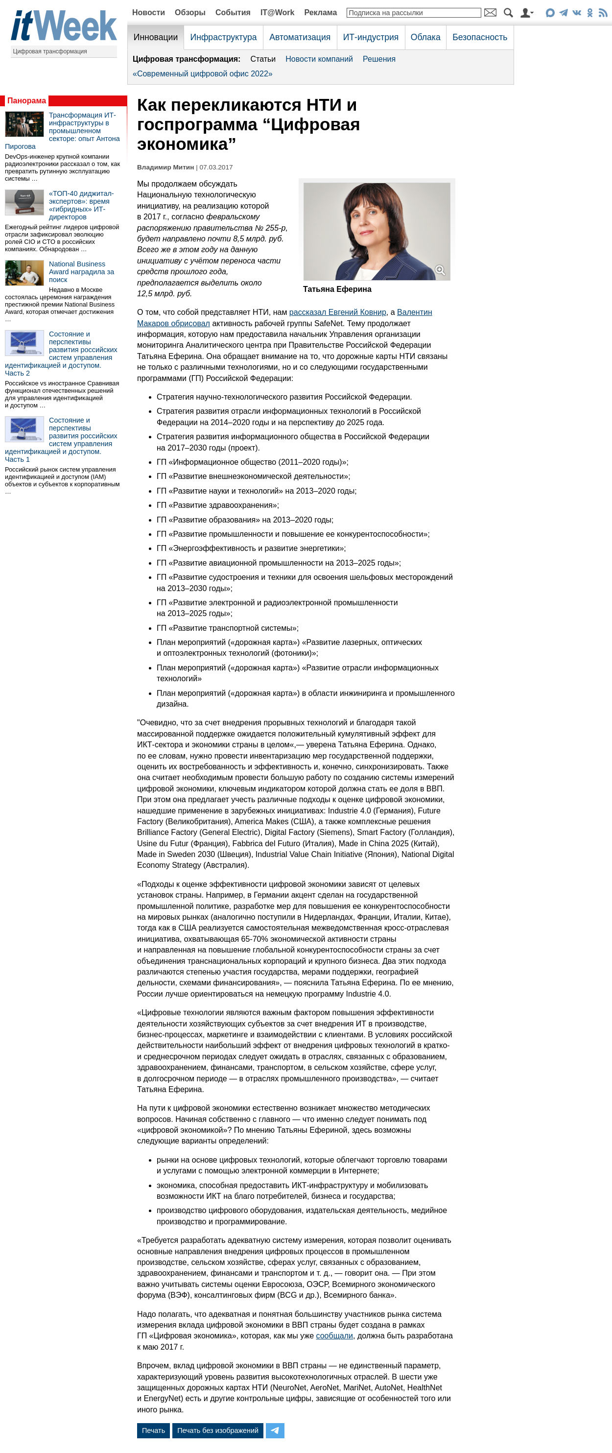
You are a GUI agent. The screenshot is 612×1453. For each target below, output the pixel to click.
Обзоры (190, 12)
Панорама (26, 100)
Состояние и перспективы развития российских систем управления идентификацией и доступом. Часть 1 (61, 439)
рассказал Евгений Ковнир (337, 312)
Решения (379, 59)
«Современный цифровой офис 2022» (203, 74)
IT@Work (277, 12)
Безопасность (479, 37)
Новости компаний (319, 59)
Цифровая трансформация (50, 51)
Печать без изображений (218, 1430)
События (233, 12)
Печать (153, 1430)
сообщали (334, 1336)
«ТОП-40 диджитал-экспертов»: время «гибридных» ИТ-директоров (81, 205)
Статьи (263, 59)
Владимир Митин (165, 167)
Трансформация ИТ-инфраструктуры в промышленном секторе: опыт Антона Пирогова (62, 130)
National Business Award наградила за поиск (81, 272)
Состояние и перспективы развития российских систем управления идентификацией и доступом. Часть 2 (61, 353)
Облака (426, 37)
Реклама (320, 12)
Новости (148, 12)
